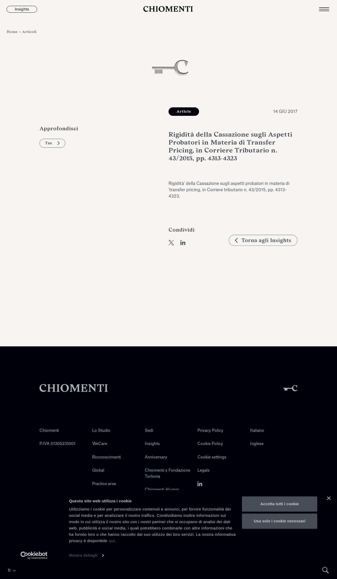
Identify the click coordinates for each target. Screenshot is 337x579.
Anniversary (156, 457)
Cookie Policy (210, 444)
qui (111, 554)
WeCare (99, 444)
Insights (152, 444)
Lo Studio (101, 431)
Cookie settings (211, 457)
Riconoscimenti (106, 457)
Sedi (149, 431)
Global (98, 470)
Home (13, 32)
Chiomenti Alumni (162, 490)
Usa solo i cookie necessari (279, 534)
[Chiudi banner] (329, 511)
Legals (203, 470)
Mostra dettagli (83, 568)
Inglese (257, 444)
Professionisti (104, 497)
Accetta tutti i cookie (279, 517)
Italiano (257, 431)
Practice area (104, 484)
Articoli (29, 32)
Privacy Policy (210, 431)
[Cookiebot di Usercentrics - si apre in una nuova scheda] (34, 569)
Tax (52, 143)
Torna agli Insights (263, 246)
